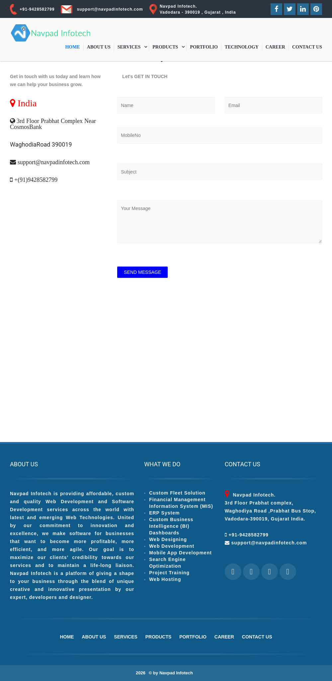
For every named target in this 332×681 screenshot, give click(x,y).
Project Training (169, 572)
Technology (242, 47)
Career (275, 47)
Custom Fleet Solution (177, 493)
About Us (99, 47)
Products (165, 47)
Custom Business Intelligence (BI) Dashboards (171, 526)
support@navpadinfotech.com (110, 9)
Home (72, 47)
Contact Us (307, 47)
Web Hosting (165, 579)
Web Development (171, 546)
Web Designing (168, 539)
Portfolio (204, 47)
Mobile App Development (180, 552)
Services (129, 47)
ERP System (164, 512)
